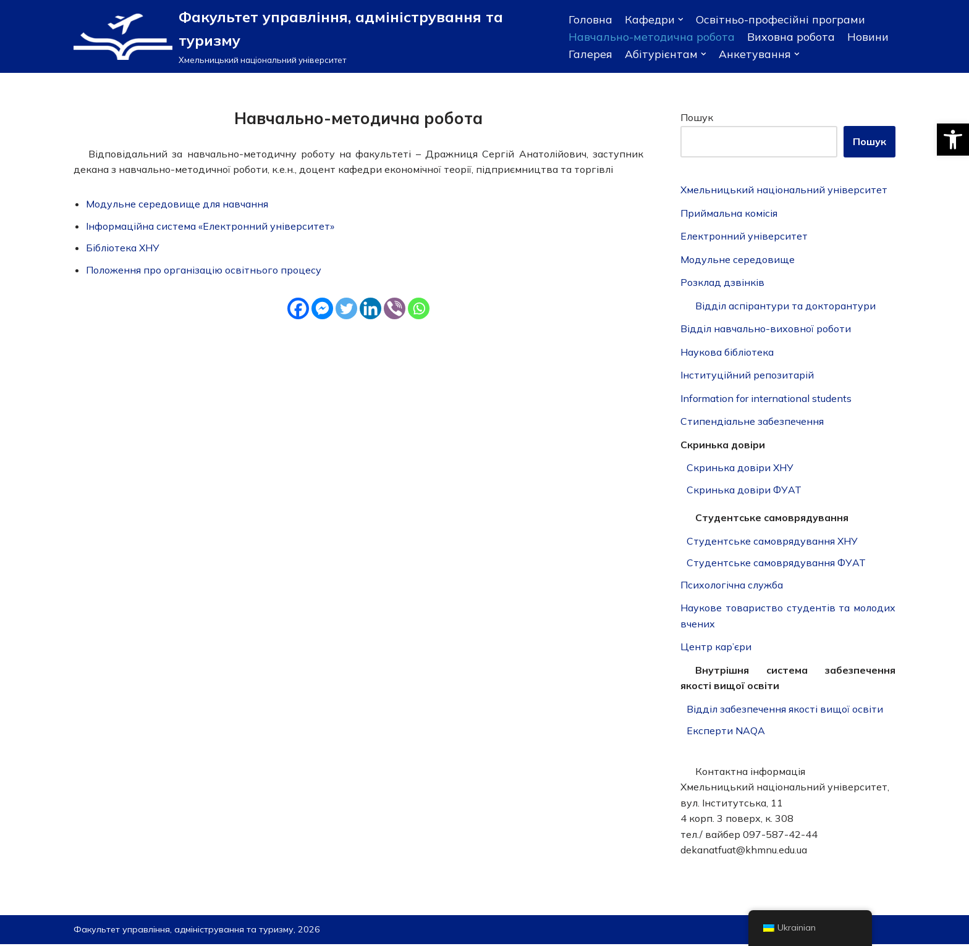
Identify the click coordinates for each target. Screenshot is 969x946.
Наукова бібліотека (727, 352)
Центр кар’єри (715, 648)
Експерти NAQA (726, 732)
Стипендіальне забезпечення (752, 422)
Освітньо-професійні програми (780, 19)
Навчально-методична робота (652, 36)
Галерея (590, 54)
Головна (590, 19)
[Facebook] (298, 309)
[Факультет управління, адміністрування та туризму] (312, 36)
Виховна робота (791, 36)
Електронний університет (744, 236)
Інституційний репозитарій (747, 375)
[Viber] (394, 309)
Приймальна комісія (729, 213)
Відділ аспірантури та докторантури (785, 306)
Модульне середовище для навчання (178, 204)
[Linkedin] (370, 309)
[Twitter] (346, 309)
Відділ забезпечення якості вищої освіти (785, 710)
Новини (868, 36)
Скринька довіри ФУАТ (744, 490)
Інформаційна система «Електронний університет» (210, 226)
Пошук (696, 117)
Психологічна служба (732, 586)
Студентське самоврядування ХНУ (772, 541)
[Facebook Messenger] (322, 309)
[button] (953, 139)
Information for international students (766, 399)
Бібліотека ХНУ (123, 247)
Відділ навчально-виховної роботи (766, 329)
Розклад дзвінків (722, 283)
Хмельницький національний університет (784, 190)
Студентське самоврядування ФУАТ (776, 564)
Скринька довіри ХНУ (740, 469)
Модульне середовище (737, 259)
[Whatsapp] (418, 309)
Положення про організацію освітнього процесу (204, 270)
